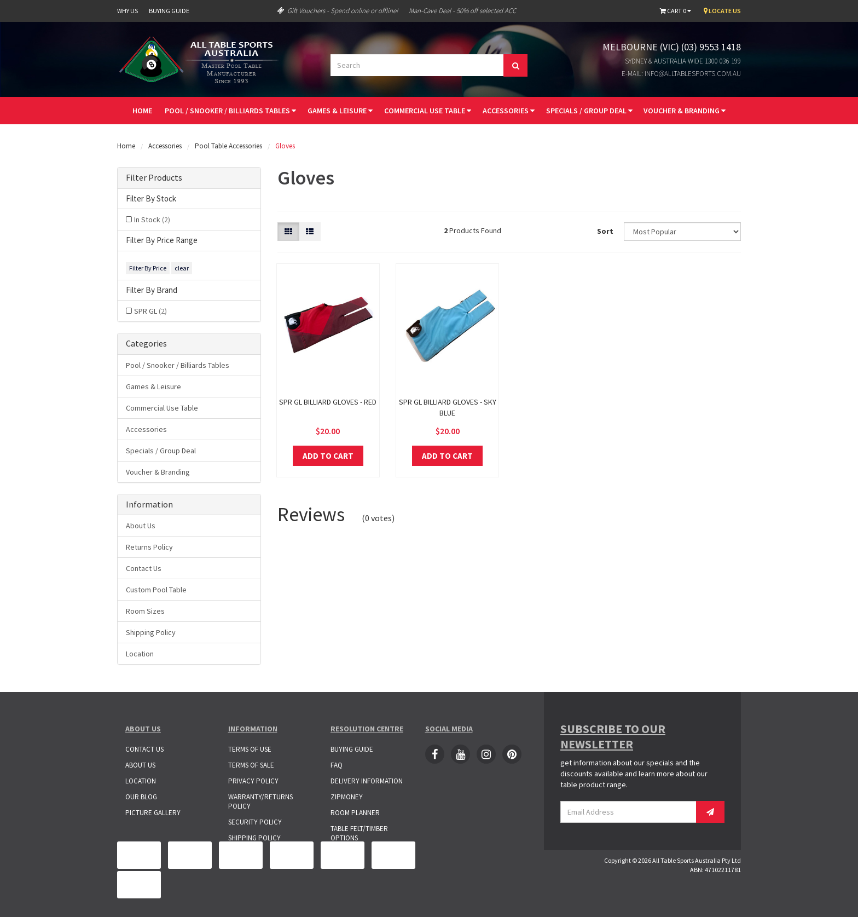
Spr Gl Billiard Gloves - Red (327, 402)
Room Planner (355, 812)
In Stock (152, 219)
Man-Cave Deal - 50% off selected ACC (462, 10)
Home (142, 111)
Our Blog (141, 796)
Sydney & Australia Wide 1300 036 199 (683, 61)
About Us (140, 525)
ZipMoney (347, 796)
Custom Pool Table (156, 590)
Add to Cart (328, 456)
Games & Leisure (340, 111)
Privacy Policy (253, 781)
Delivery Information (367, 781)
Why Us (127, 11)
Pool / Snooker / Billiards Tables (230, 111)
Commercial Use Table (427, 111)
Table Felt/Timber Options (359, 833)
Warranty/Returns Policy (260, 801)
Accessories (509, 111)
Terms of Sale (251, 765)
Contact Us (143, 568)
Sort (605, 231)
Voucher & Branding (685, 111)
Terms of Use (249, 749)
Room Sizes (145, 611)
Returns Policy (149, 547)
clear (182, 268)
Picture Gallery (153, 812)
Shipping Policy (151, 632)
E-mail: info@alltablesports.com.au (681, 73)
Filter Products (154, 178)
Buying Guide (169, 11)
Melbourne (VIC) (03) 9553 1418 (671, 47)
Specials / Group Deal (589, 111)
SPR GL (150, 311)
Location (140, 654)
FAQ (337, 765)
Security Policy (255, 822)
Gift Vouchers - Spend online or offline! (337, 10)
